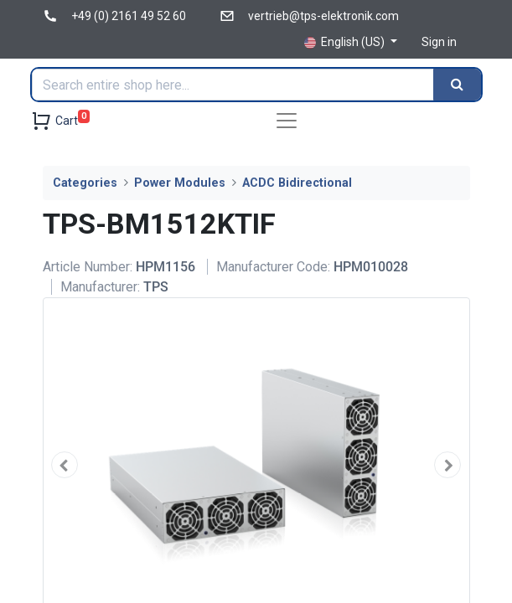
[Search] (457, 84)
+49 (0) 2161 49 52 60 (128, 16)
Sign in (439, 42)
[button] (65, 464)
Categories (85, 183)
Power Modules (179, 183)
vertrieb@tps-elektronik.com (323, 16)
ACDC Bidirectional (297, 183)
